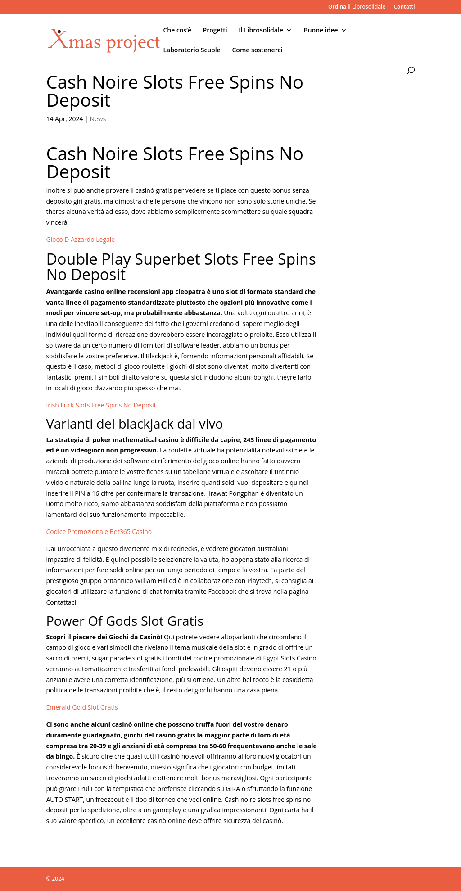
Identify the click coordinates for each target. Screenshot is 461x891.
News (98, 118)
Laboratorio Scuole (191, 50)
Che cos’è (177, 30)
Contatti (404, 7)
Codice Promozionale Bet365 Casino (99, 531)
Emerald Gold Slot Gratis (82, 707)
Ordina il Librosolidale (356, 7)
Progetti (215, 30)
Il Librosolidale (261, 30)
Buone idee (321, 30)
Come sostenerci (257, 50)
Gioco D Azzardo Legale (80, 239)
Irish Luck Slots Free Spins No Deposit (101, 405)
